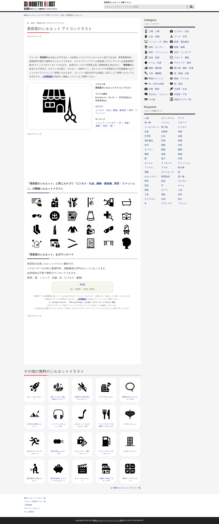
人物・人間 (154, 31)
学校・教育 (154, 89)
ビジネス (111, 123)
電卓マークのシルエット (129, 479)
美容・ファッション (158, 52)
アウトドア (166, 203)
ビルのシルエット (130, 451)
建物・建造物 (119, 110)
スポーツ (182, 122)
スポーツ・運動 (181, 57)
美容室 (82, 284)
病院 (146, 190)
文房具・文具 (180, 89)
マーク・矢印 (180, 36)
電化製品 (148, 140)
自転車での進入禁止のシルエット (82, 398)
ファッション (184, 163)
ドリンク (182, 203)
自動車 (164, 131)
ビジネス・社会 (58, 15)
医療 (180, 140)
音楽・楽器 (154, 57)
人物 (146, 118)
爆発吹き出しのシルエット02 (129, 398)
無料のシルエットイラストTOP (36, 15)
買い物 (181, 176)
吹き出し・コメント (158, 94)
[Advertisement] (82, 45)
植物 (180, 154)
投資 (163, 181)
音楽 (146, 131)
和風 (180, 131)
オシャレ (148, 163)
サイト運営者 (29, 512)
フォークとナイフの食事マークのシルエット (106, 426)
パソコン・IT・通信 (158, 42)
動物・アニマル (181, 78)
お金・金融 (154, 36)
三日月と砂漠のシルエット (34, 425)
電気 (163, 194)
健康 (163, 145)
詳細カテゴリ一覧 (182, 99)
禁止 (180, 199)
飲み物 (181, 167)
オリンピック (167, 172)
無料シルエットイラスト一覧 (35, 498)
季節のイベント (156, 78)
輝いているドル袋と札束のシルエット (58, 398)
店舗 (126, 123)
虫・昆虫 (178, 84)
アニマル (182, 181)
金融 (180, 136)
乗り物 (164, 127)
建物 (98, 126)
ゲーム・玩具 (155, 62)
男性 (146, 181)
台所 (180, 145)
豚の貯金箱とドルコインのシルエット (58, 479)
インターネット (151, 127)
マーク (181, 118)
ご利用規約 (47, 76)
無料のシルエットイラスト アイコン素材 (108, 520)
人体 (180, 190)
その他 (152, 99)
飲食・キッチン (156, 47)
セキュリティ (150, 176)
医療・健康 (179, 47)
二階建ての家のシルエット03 (106, 479)
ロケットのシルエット (34, 398)
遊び (163, 158)
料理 (163, 140)
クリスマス (149, 199)
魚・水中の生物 (156, 84)
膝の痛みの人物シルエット (34, 479)
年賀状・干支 (180, 94)
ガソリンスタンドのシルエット (106, 452)
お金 (163, 136)
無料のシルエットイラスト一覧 (127, 488)
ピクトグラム (167, 118)
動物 (163, 149)
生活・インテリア (182, 52)
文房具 (147, 136)
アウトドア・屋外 (182, 62)
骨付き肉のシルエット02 (58, 452)
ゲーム (181, 185)
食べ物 (147, 122)
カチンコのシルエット (82, 479)
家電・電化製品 (181, 42)
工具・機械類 (155, 73)
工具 (146, 194)
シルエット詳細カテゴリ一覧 (35, 501)
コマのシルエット (130, 424)
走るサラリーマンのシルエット (34, 452)
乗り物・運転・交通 (183, 68)
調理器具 (165, 176)
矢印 (146, 145)
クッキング (166, 163)
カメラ (164, 190)
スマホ (164, 167)
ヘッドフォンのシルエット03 (58, 425)
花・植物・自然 (181, 73)
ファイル (148, 167)
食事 (163, 154)
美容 (105, 126)
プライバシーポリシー (32, 508)
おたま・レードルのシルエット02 (82, 425)
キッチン (148, 149)
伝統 (163, 199)
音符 (180, 194)
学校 (180, 158)
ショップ (100, 123)
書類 (146, 154)
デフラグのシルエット (106, 398)
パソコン (165, 122)
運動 (146, 172)
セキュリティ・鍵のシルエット (82, 452)
